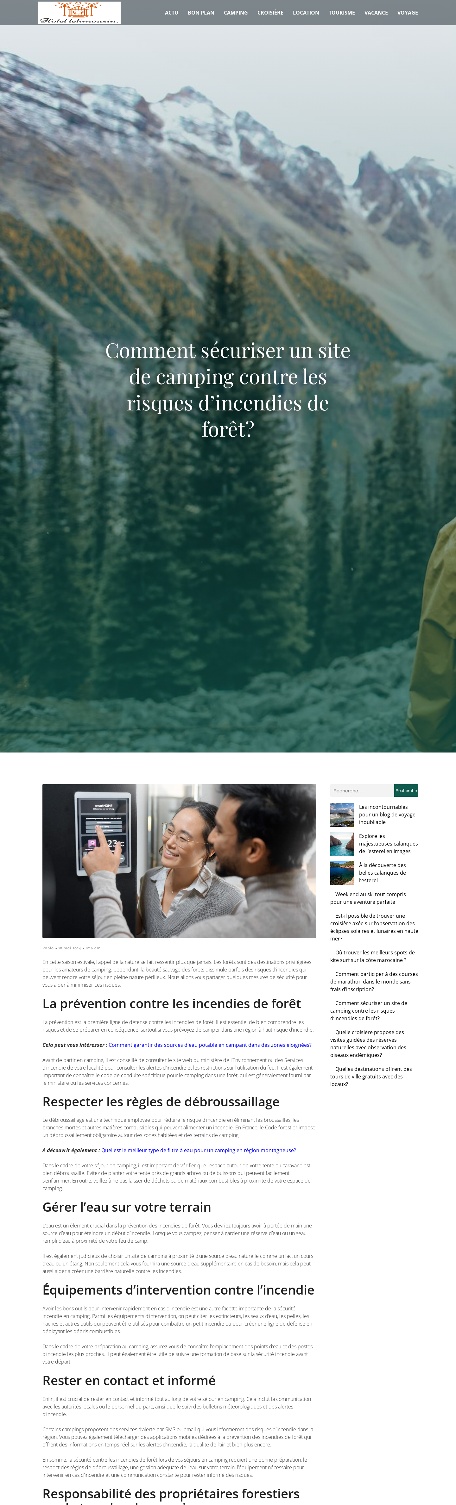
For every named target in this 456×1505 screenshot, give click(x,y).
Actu (171, 12)
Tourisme (342, 12)
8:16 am (93, 948)
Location (306, 12)
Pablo (48, 948)
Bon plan (201, 12)
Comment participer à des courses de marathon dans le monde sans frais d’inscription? (374, 959)
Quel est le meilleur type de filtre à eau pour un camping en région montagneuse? (198, 1150)
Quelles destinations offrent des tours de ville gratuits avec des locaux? (371, 1054)
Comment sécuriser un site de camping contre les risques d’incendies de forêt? (368, 988)
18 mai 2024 (70, 948)
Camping (236, 12)
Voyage (407, 12)
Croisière (270, 12)
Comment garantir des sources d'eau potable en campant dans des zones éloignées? (210, 1044)
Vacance (376, 12)
